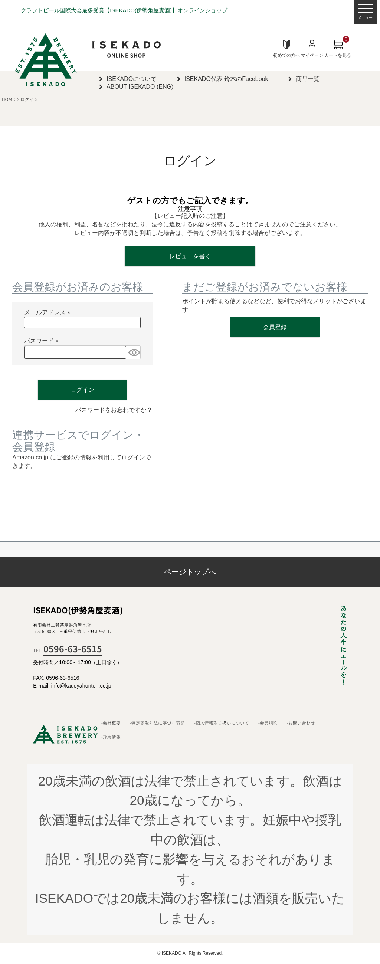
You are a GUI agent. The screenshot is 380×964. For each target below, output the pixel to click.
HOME (8, 99)
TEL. (67, 650)
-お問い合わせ (301, 723)
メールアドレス (48, 312)
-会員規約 (268, 723)
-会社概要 (111, 723)
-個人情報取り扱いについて (221, 723)
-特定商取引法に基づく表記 (157, 723)
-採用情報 (111, 737)
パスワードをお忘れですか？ (114, 410)
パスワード (42, 341)
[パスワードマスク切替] (133, 352)
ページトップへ (190, 572)
